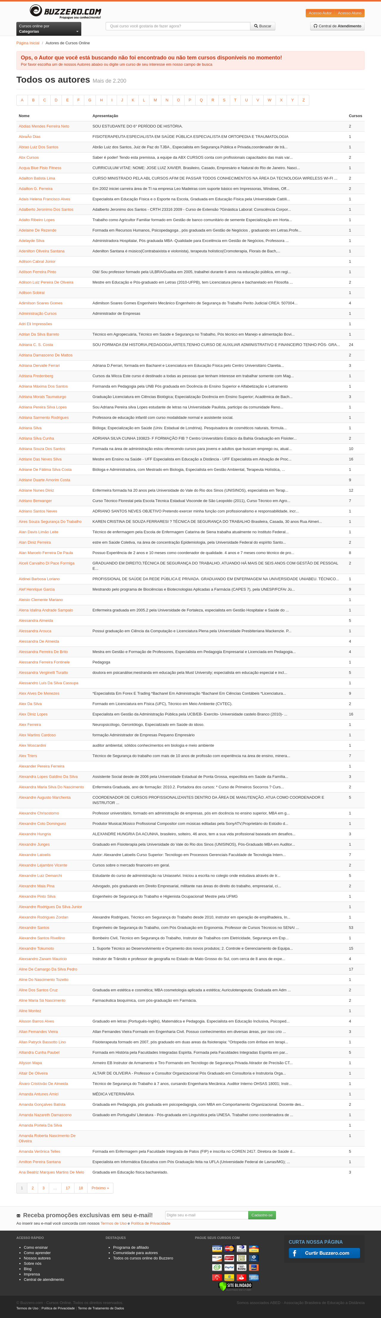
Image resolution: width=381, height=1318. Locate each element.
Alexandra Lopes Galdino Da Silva (48, 776)
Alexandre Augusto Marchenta (45, 797)
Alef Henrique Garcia (37, 589)
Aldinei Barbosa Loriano (39, 579)
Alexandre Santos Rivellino (42, 938)
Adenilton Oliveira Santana (42, 251)
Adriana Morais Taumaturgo (42, 396)
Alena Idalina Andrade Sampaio (46, 610)
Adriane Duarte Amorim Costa (44, 480)
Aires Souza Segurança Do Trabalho (50, 521)
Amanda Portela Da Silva (40, 1125)
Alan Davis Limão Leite (38, 532)
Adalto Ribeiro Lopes (37, 220)
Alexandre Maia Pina (36, 886)
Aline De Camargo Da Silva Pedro (48, 969)
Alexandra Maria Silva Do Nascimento (51, 787)
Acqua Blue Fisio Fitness (40, 168)
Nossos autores (37, 1258)
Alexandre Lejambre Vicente (43, 865)
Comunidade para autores (135, 1253)
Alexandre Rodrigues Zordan (43, 917)
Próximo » (100, 1188)
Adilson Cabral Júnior (37, 261)
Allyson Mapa (30, 1063)
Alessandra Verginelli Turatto (43, 672)
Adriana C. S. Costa (36, 344)
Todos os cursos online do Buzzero (143, 1258)
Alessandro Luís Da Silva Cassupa (48, 683)
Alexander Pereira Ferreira (41, 766)
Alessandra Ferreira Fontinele (44, 662)
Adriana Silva (30, 428)
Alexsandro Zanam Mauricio (43, 959)
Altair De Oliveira (33, 1073)
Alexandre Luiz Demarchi (40, 875)
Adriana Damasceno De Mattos (46, 355)
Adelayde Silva (31, 240)
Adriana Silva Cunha (36, 438)
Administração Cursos (38, 313)
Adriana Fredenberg (36, 376)
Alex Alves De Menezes (39, 693)
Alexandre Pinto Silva (37, 896)
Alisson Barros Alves (36, 1021)
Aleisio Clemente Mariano (41, 599)
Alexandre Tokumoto (36, 948)
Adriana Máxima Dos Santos (43, 386)
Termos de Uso (114, 1223)
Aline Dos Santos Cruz (38, 990)
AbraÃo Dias (29, 136)
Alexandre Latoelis (35, 855)
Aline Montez (30, 1011)
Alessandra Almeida (36, 620)
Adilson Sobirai (32, 292)
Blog (28, 1269)
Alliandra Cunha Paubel (39, 1052)
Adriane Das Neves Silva (40, 459)
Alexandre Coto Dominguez (42, 823)
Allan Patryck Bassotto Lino (42, 1042)
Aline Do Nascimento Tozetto (43, 979)
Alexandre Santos (34, 927)
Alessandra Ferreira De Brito (43, 651)
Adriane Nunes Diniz (36, 490)
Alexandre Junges (34, 844)
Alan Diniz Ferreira (35, 542)
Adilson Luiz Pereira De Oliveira (46, 282)
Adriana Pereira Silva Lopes (43, 407)
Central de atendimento (44, 1279)
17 (68, 1188)
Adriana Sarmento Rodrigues (44, 417)
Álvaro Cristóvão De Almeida (43, 1083)
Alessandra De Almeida (39, 641)
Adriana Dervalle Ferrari (39, 365)
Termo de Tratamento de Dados (101, 1308)
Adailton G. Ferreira (35, 188)
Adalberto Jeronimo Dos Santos (46, 209)
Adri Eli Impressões (35, 324)
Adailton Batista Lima (37, 178)
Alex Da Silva (30, 704)
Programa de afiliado (131, 1247)
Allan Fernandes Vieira (38, 1031)
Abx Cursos (29, 157)
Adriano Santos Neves (38, 511)
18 (81, 1188)
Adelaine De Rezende (37, 230)
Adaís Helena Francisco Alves (44, 199)
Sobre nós (32, 1263)
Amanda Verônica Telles (39, 1151)
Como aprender (37, 1253)
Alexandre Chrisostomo (39, 813)
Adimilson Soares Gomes (41, 303)
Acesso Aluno (349, 13)
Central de (337, 26)
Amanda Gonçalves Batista (42, 1104)
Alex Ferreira (30, 724)
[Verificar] (235, 1286)
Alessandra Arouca (35, 631)
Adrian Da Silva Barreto (39, 334)
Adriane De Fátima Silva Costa (45, 469)
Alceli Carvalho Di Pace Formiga (46, 563)
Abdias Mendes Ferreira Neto (44, 126)
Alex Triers (28, 756)
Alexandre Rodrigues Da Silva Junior (50, 907)
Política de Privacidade (150, 1223)
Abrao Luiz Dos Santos (38, 147)
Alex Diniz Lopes (33, 714)
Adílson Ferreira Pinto (37, 272)
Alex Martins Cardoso (37, 735)
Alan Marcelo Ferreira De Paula (46, 553)
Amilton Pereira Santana (40, 1162)
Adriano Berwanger (35, 500)
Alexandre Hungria (35, 834)
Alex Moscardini (32, 745)
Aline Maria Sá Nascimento (42, 1000)
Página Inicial (27, 43)
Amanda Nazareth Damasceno (45, 1115)
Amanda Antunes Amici (39, 1094)
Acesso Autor (320, 13)
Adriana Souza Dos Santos (42, 448)
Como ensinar (36, 1247)
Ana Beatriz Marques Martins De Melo (51, 1172)
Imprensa (32, 1274)
